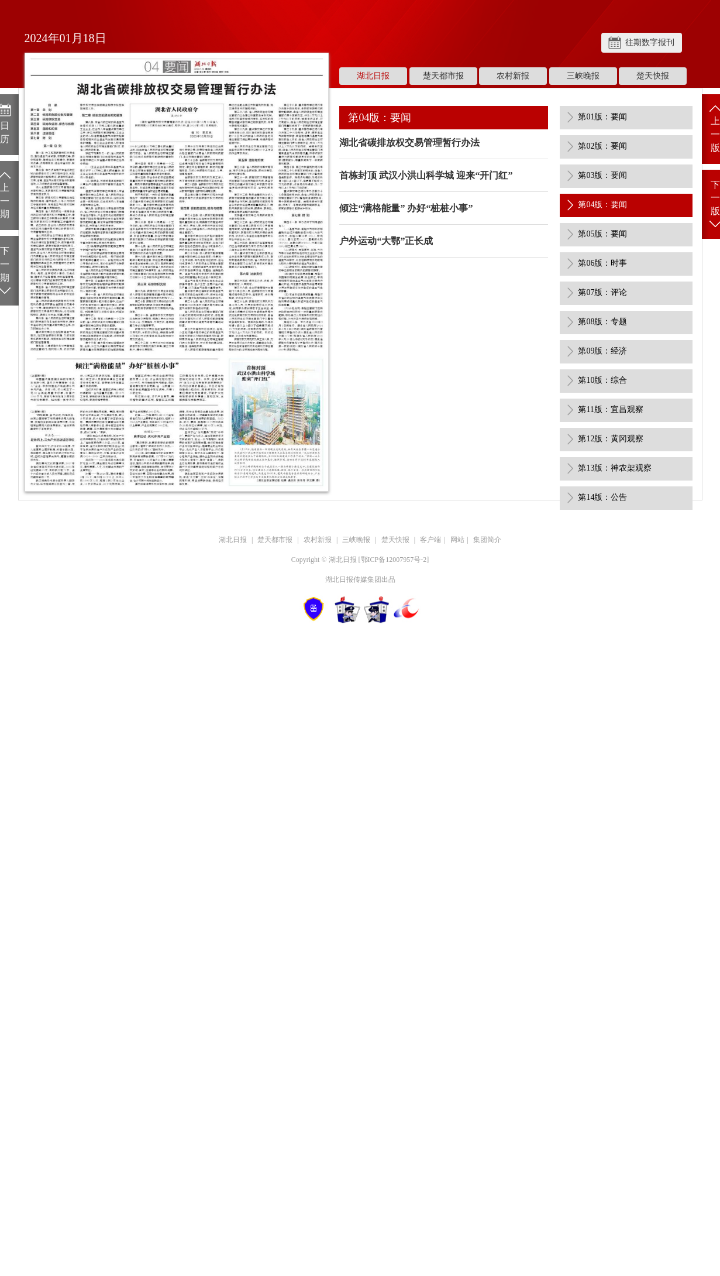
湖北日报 (373, 75)
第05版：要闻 (602, 233)
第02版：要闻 (602, 146)
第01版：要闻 (602, 116)
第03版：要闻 (602, 175)
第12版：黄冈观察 (610, 438)
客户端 (430, 540)
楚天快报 (652, 75)
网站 (457, 540)
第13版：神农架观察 (615, 468)
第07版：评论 (602, 292)
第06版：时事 (602, 263)
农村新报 (513, 75)
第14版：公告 (602, 497)
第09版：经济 (602, 351)
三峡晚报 (583, 75)
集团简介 (487, 540)
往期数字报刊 (649, 42)
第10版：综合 (602, 380)
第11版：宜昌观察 (610, 409)
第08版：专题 (602, 321)
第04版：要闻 (602, 204)
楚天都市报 (443, 75)
